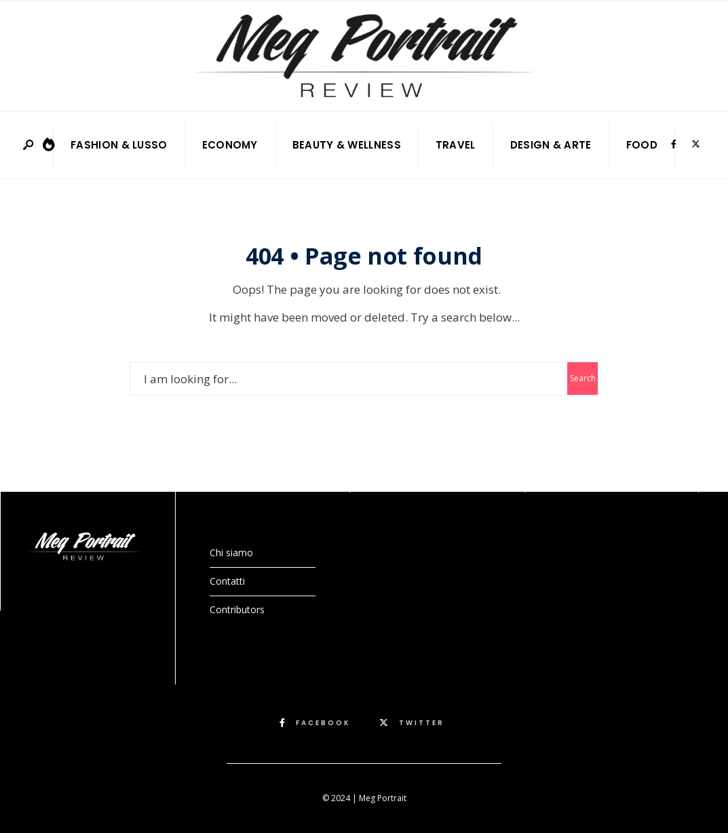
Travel (456, 145)
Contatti (227, 581)
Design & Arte (551, 145)
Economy (230, 145)
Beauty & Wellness (346, 145)
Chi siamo (231, 552)
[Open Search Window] (29, 145)
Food (641, 145)
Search (583, 378)
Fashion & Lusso (119, 145)
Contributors (237, 609)
